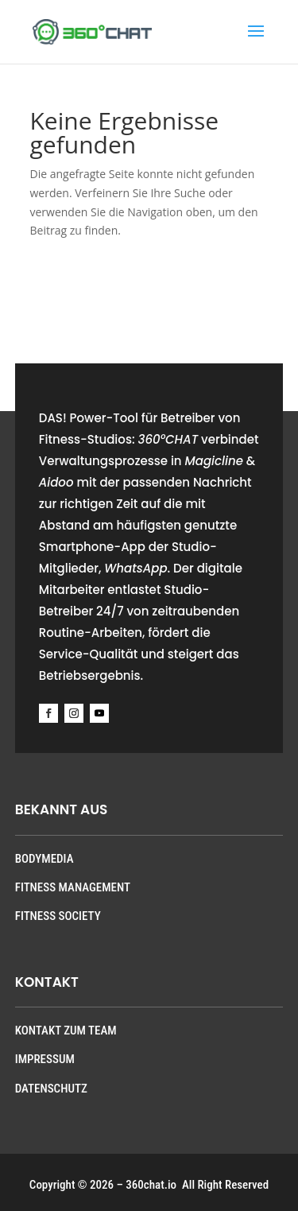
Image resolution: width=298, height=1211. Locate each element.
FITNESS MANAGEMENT (72, 887)
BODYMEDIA (44, 859)
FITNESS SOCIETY (58, 916)
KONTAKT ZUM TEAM (66, 1030)
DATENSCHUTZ (51, 1088)
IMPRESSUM (45, 1059)
